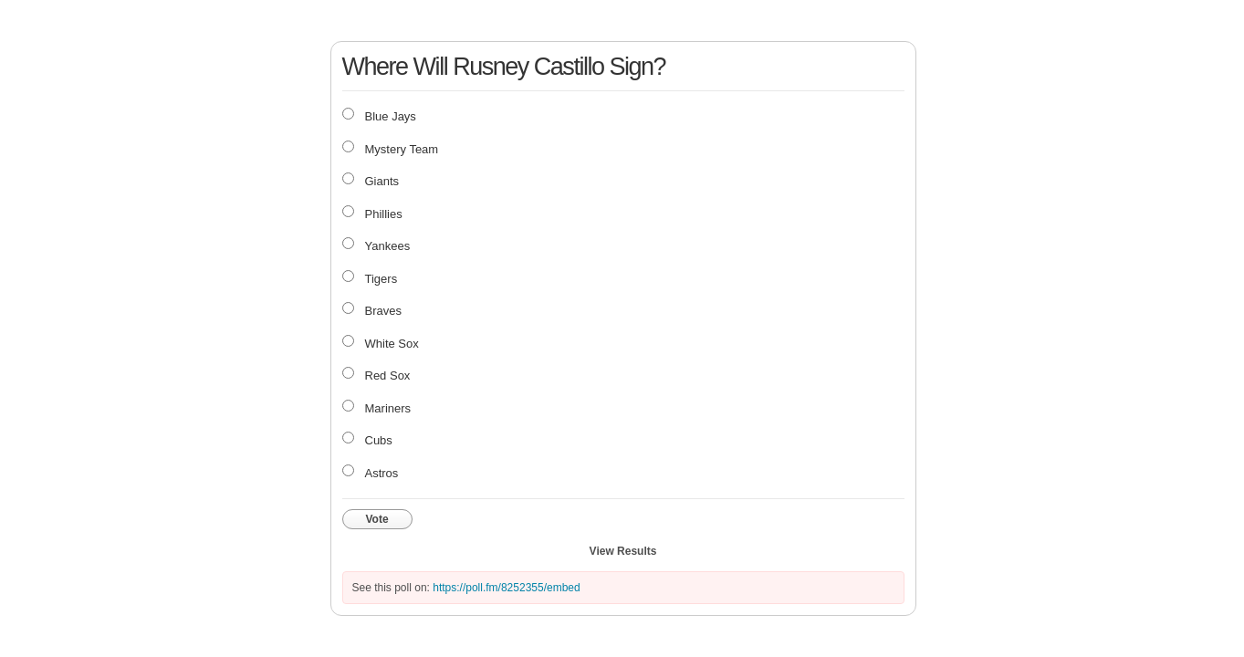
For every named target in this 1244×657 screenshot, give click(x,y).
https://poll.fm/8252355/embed (506, 587)
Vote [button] (377, 519)
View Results (623, 551)
